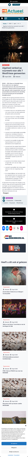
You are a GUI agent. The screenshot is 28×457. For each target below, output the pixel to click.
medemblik (18, 200)
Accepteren (14, 443)
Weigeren (14, 447)
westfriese (20, 203)
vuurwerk (12, 203)
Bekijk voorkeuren (14, 451)
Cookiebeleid (10, 455)
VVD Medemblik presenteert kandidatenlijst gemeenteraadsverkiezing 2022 (12, 358)
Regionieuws (6, 65)
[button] (26, 425)
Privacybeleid (16, 455)
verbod (6, 203)
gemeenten (10, 200)
